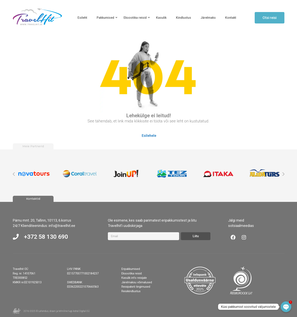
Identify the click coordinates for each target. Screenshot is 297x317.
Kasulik (161, 18)
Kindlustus (183, 18)
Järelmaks (208, 18)
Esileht (82, 18)
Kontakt (230, 18)
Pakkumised (106, 18)
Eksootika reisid (136, 18)
